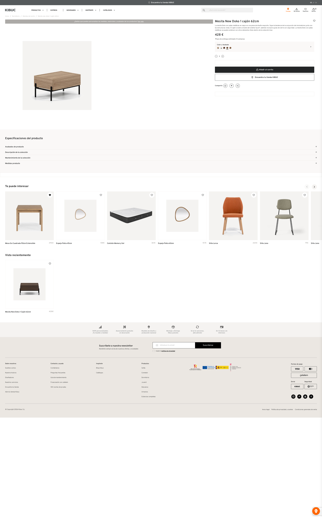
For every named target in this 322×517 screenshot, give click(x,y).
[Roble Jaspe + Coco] (224, 48)
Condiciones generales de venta (306, 411)
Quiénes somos (10, 368)
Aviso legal (265, 411)
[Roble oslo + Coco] (218, 48)
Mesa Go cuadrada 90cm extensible (20, 244)
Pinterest (232, 86)
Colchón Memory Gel (115, 244)
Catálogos (99, 373)
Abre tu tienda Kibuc (12, 392)
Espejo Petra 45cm (64, 244)
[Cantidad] (219, 56)
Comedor (145, 373)
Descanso (145, 387)
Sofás (143, 368)
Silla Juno (264, 244)
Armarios (145, 392)
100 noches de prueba (58, 387)
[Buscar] (227, 10)
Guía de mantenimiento (58, 378)
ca (316, 3)
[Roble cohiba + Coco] (230, 48)
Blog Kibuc (100, 368)
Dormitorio (145, 378)
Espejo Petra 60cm (166, 244)
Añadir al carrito (264, 69)
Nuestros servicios (11, 383)
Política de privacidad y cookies (282, 411)
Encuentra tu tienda (12, 387)
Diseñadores (9, 378)
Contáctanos (55, 368)
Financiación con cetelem (59, 383)
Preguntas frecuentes (58, 373)
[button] (307, 187)
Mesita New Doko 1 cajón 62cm (18, 312)
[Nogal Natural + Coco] (227, 48)
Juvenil (144, 383)
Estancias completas (149, 397)
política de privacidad (168, 351)
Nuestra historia (10, 373)
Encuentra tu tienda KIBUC (161, 2)
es (311, 3)
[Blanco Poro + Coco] (221, 48)
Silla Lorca (213, 244)
